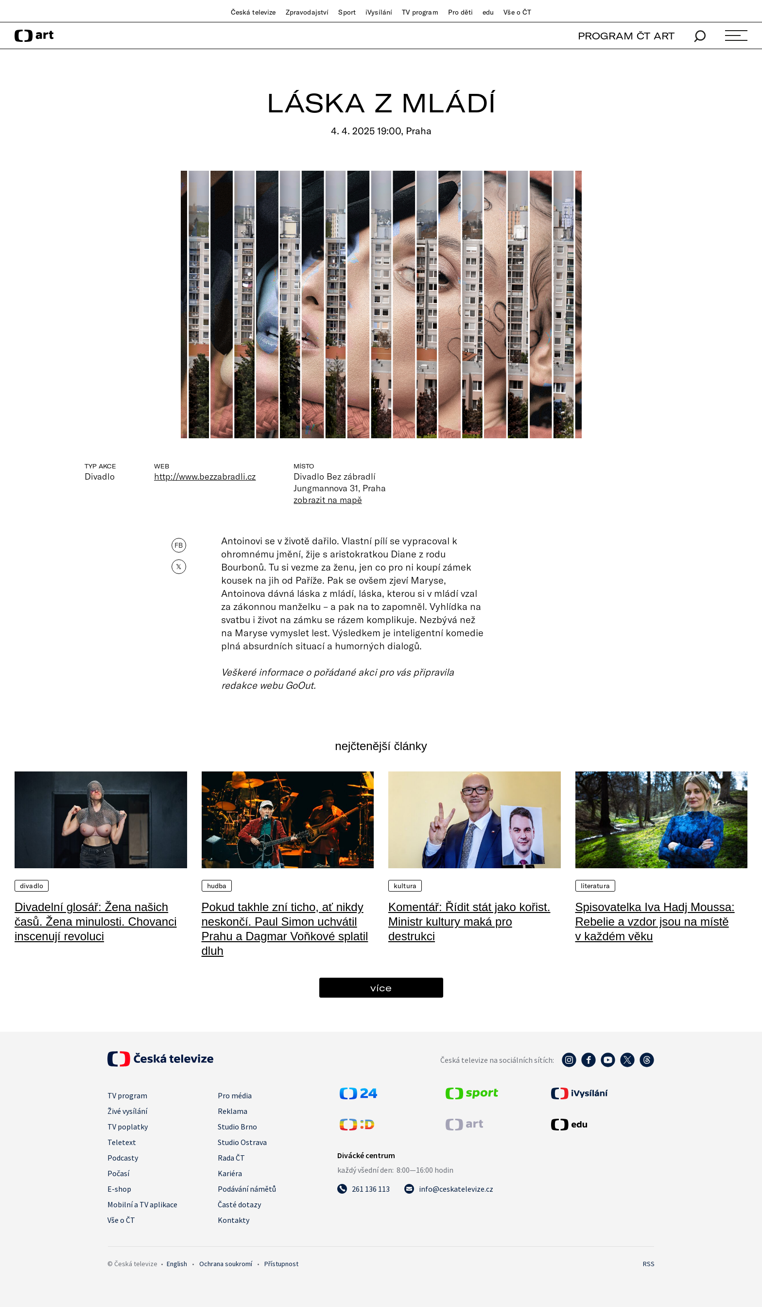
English (177, 1263)
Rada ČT (231, 1158)
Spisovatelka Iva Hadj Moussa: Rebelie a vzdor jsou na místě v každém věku (655, 921)
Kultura (405, 885)
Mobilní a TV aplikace (142, 1204)
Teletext (121, 1142)
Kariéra (230, 1173)
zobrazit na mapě (328, 499)
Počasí (118, 1173)
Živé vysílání (127, 1111)
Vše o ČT (517, 12)
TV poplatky (127, 1126)
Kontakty (233, 1220)
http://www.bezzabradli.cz (205, 476)
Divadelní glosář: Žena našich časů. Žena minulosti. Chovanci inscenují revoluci (96, 921)
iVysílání (378, 12)
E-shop (119, 1189)
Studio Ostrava (242, 1142)
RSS (649, 1263)
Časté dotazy (239, 1204)
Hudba (217, 885)
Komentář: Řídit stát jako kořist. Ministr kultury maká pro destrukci (469, 921)
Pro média (235, 1095)
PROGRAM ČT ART (626, 36)
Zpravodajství (307, 12)
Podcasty (122, 1158)
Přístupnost (281, 1263)
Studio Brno (237, 1126)
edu (488, 12)
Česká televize (253, 12)
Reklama (232, 1111)
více (381, 988)
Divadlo (31, 885)
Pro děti (460, 12)
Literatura (595, 885)
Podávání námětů (247, 1189)
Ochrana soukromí (225, 1263)
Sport (347, 12)
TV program (420, 12)
